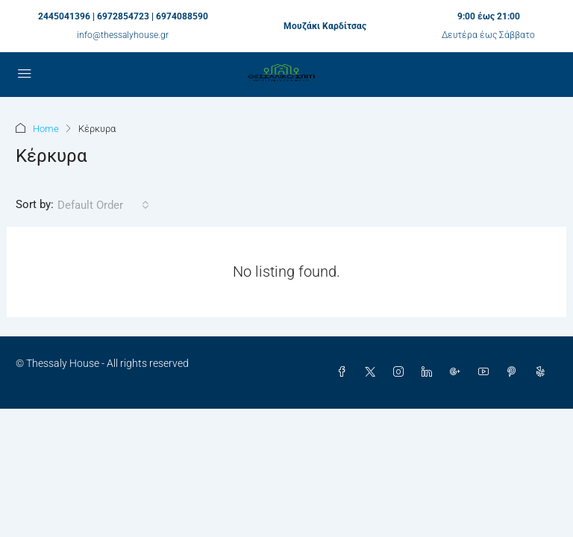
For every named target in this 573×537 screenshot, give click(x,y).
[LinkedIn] (430, 372)
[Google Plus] (458, 372)
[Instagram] (401, 372)
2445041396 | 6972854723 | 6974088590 (123, 16)
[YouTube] (486, 372)
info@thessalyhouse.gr (123, 35)
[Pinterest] (515, 372)
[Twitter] (373, 372)
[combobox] (103, 205)
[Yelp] (543, 372)
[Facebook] (344, 372)
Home (46, 128)
